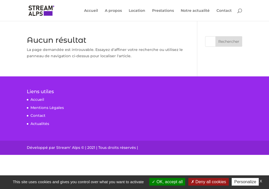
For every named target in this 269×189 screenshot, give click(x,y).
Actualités (39, 123)
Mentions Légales (47, 107)
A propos (113, 11)
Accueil (91, 11)
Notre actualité (195, 11)
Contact (224, 11)
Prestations (163, 11)
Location (137, 11)
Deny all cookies (208, 182)
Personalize (245, 182)
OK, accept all (167, 182)
